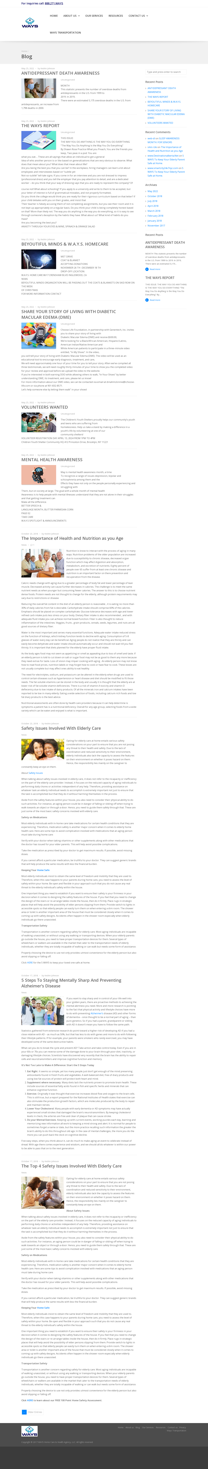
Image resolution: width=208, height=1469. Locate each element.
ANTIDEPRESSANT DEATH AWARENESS (60, 73)
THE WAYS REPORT (40, 125)
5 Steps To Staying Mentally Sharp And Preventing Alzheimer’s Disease (71, 983)
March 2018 (154, 210)
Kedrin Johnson (48, 68)
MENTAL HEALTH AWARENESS (51, 459)
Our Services (94, 15)
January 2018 (155, 220)
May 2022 (153, 191)
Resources (116, 15)
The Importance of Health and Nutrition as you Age (72, 538)
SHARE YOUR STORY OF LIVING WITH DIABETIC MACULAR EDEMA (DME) (68, 314)
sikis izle (152, 147)
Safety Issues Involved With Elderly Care (61, 728)
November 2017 (156, 225)
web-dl (151, 138)
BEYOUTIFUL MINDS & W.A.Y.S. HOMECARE (64, 244)
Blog (137, 1427)
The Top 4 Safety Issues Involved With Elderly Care (71, 1166)
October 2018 (155, 196)
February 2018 (155, 215)
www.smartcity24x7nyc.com (163, 168)
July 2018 (152, 201)
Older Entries (35, 1412)
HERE (30, 962)
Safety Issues (36, 773)
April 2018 (153, 205)
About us (70, 15)
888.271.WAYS (54, 3)
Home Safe (43, 870)
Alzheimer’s (97, 1013)
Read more (155, 269)
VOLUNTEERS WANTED (44, 407)
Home (54, 15)
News (24, 544)
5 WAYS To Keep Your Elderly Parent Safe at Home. (166, 159)
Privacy (182, 1427)
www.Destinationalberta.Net (163, 155)
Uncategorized (68, 79)
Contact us (137, 15)
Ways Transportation (65, 32)
